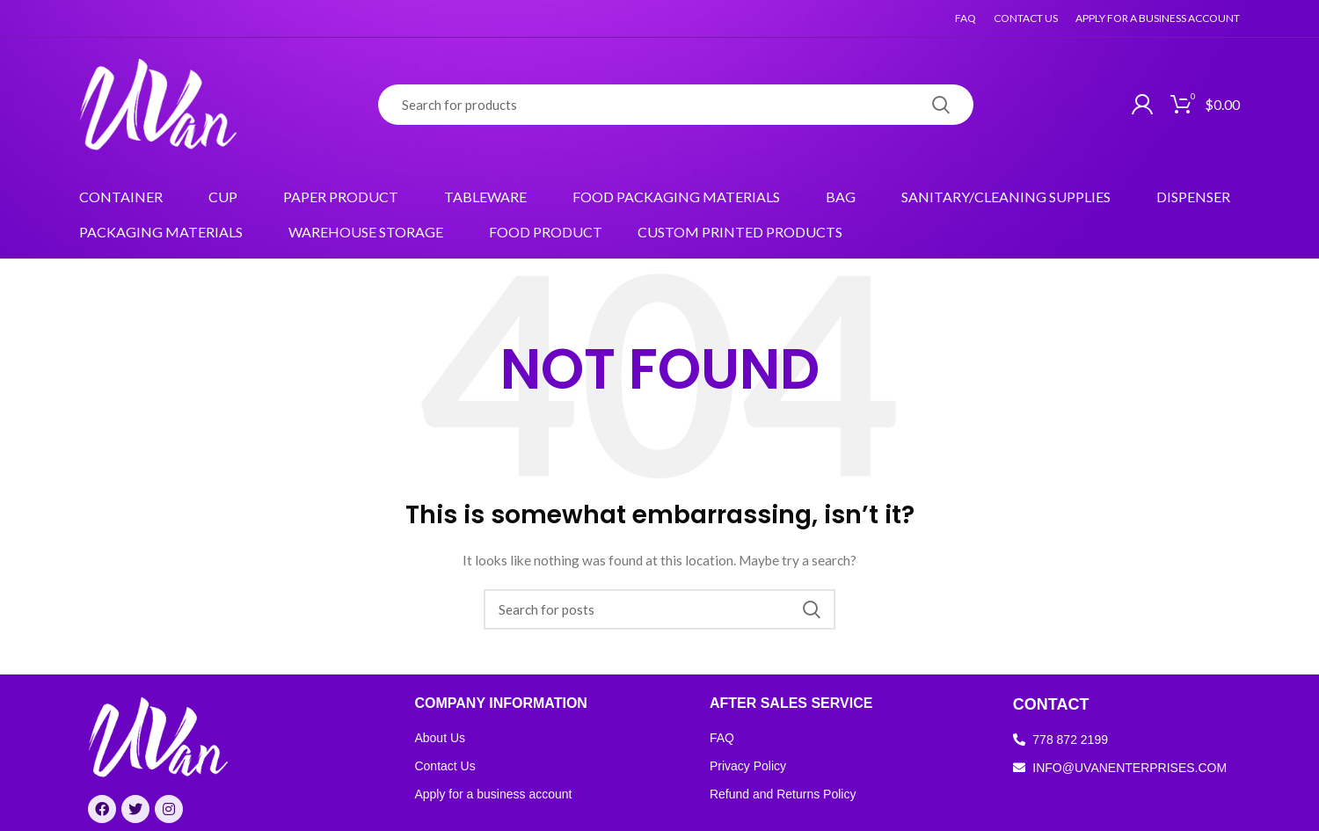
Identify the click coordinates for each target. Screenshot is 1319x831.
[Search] (676, 104)
